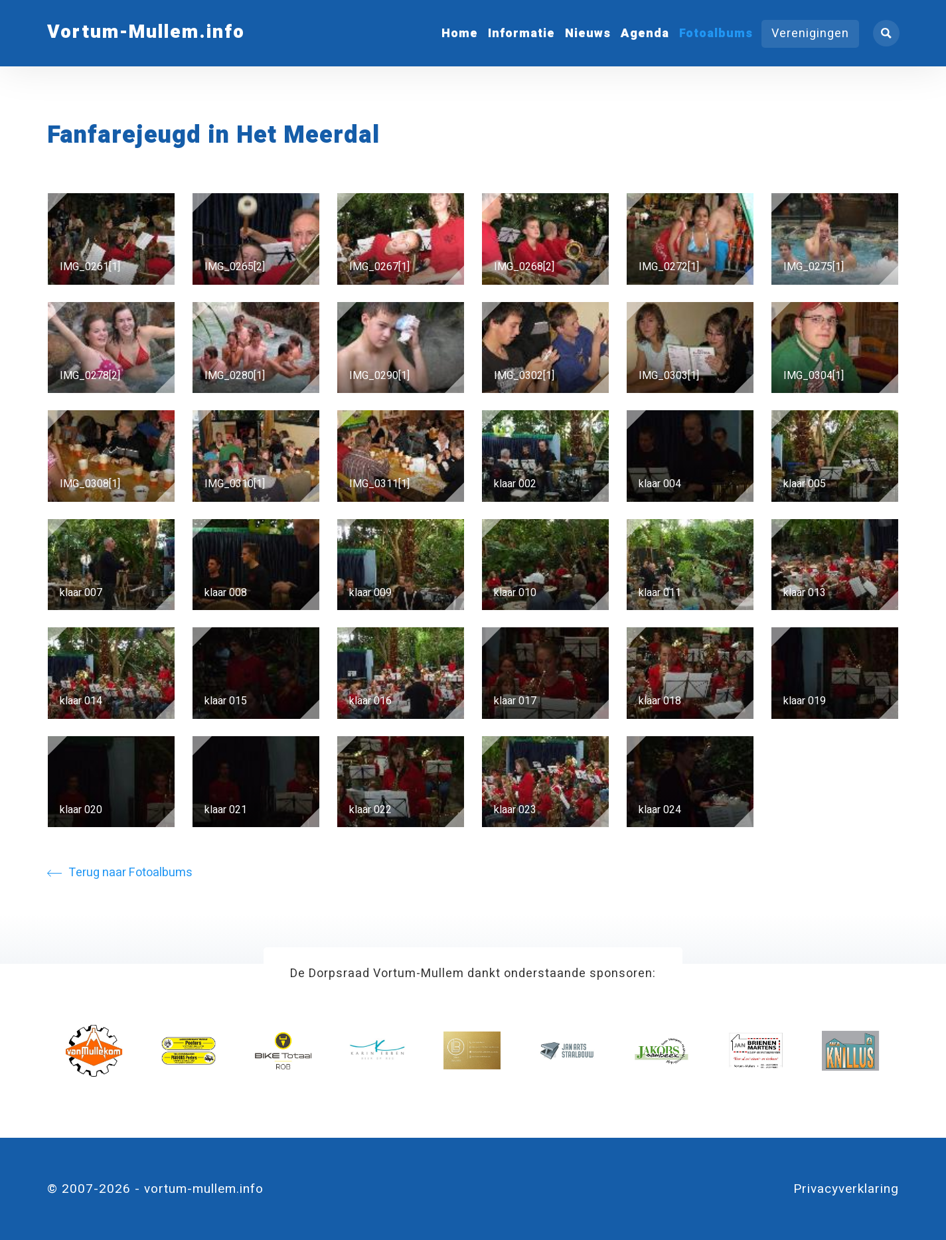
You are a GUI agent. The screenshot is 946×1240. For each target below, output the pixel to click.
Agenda (645, 33)
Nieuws (588, 33)
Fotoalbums (716, 33)
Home (459, 33)
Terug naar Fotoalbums (120, 873)
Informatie (521, 33)
